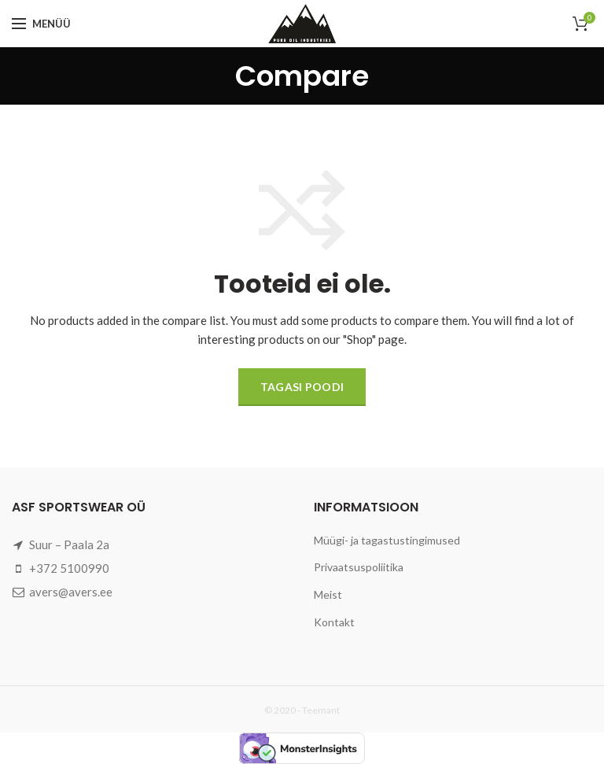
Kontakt (334, 622)
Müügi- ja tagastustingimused (387, 540)
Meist (328, 594)
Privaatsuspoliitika (358, 567)
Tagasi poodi (302, 386)
